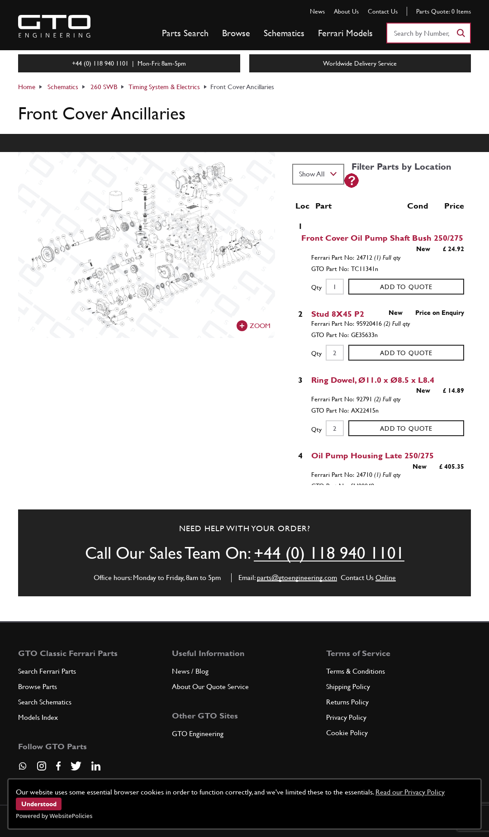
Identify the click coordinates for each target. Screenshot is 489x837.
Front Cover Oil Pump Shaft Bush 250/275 (382, 238)
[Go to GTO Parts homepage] (54, 26)
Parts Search (185, 33)
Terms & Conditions (355, 671)
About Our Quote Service (210, 686)
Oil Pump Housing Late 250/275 (372, 455)
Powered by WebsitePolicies (54, 816)
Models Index (38, 717)
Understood (39, 804)
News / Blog (190, 671)
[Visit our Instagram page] (42, 766)
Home (26, 86)
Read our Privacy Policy (410, 792)
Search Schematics (44, 702)
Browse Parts (37, 686)
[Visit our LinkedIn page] (96, 766)
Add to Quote (406, 286)
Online (385, 577)
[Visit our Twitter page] (76, 766)
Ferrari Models (345, 33)
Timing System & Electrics (164, 86)
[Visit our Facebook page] (58, 766)
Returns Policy (347, 702)
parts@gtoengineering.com (297, 577)
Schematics (284, 33)
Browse (236, 33)
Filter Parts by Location (401, 166)
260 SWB (103, 86)
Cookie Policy (347, 732)
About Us (346, 11)
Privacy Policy (346, 717)
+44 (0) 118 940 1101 (329, 552)
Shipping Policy (348, 686)
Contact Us (383, 11)
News (317, 11)
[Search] (460, 33)
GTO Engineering (197, 733)
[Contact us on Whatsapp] (23, 769)
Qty (316, 287)
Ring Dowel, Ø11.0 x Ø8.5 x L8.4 (372, 380)
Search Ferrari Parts (47, 671)
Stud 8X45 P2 (337, 314)
